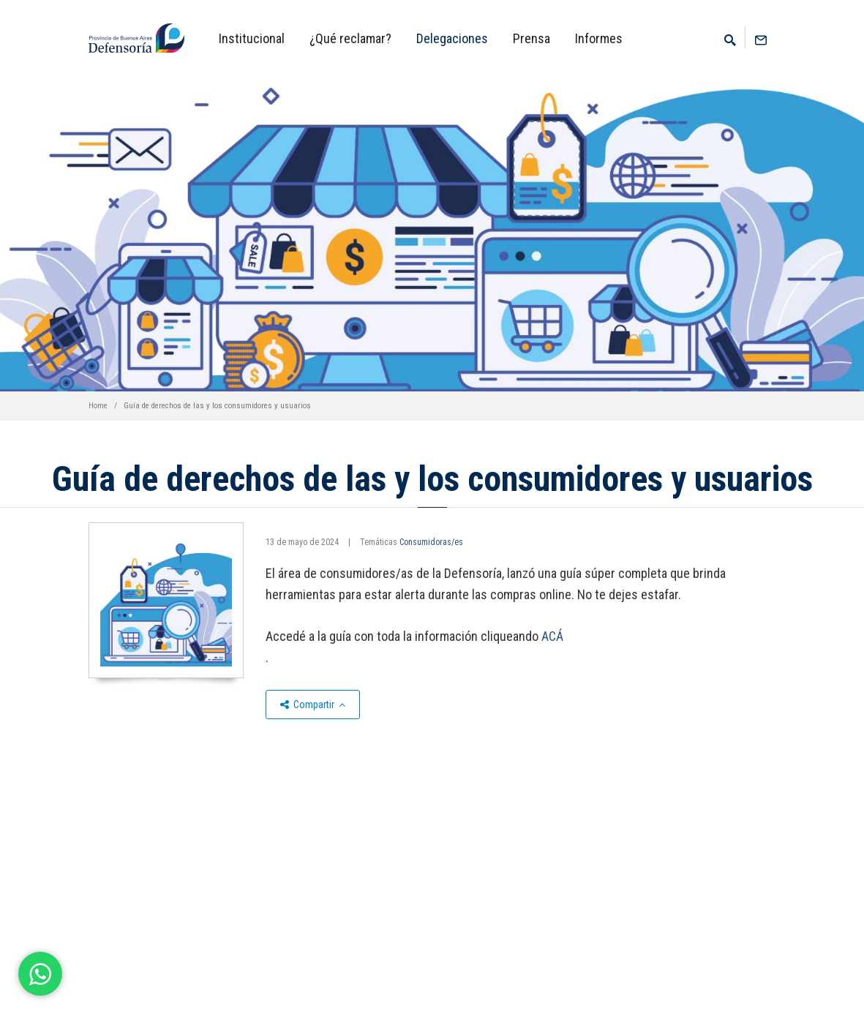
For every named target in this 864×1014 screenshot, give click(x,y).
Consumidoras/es (431, 542)
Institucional (252, 38)
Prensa (531, 38)
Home (98, 405)
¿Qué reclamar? (350, 38)
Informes (599, 38)
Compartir (312, 704)
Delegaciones (452, 38)
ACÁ (552, 636)
